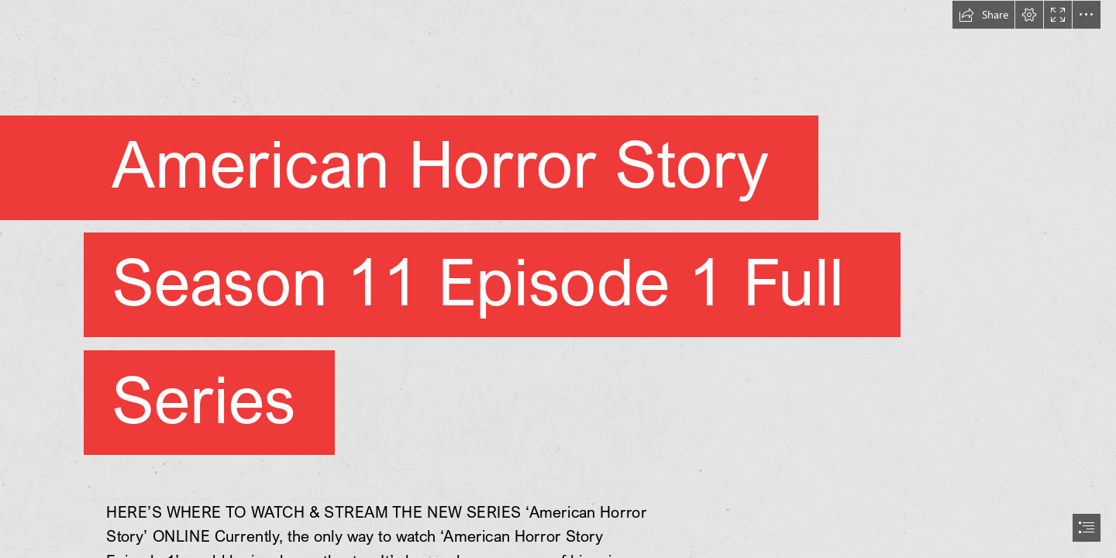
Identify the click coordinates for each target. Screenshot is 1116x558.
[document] (558, 279)
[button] (983, 15)
